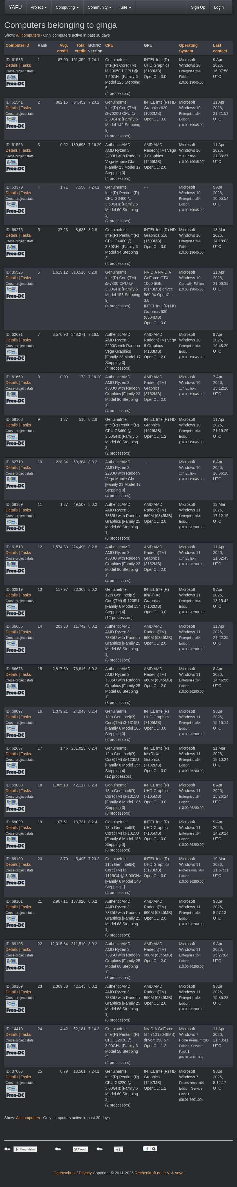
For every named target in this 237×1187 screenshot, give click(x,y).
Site (125, 7)
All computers (28, 35)
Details (12, 65)
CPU (109, 45)
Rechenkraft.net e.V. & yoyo (159, 1173)
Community (100, 7)
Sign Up (198, 7)
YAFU (15, 7)
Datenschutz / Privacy (72, 1173)
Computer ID (17, 45)
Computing (67, 7)
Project (39, 7)
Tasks (26, 65)
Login (219, 7)
